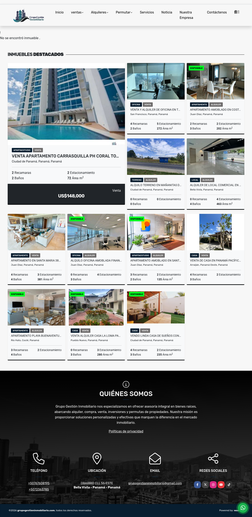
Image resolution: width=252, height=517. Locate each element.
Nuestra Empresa (186, 15)
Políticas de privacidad (126, 431)
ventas (76, 12)
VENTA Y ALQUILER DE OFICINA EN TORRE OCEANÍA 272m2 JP (155, 109)
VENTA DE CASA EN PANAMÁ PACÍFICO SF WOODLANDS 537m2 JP (215, 260)
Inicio (59, 12)
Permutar (123, 12)
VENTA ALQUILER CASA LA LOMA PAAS (96, 335)
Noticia (166, 12)
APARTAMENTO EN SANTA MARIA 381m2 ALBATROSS (36, 260)
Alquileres (98, 12)
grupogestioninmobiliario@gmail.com (155, 483)
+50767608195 (39, 483)
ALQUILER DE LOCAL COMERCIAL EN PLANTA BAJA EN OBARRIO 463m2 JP (215, 185)
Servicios (147, 12)
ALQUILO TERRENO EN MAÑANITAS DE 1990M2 (155, 185)
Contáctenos (217, 12)
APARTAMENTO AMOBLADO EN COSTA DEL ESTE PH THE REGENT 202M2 (215, 109)
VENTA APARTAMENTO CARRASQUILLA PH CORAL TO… (65, 156)
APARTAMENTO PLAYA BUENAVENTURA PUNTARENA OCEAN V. (36, 335)
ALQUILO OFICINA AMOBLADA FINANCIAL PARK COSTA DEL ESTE (96, 260)
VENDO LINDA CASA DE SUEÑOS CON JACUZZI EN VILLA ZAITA (155, 335)
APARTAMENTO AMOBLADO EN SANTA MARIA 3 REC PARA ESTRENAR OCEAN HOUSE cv (155, 260)
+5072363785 (39, 489)
